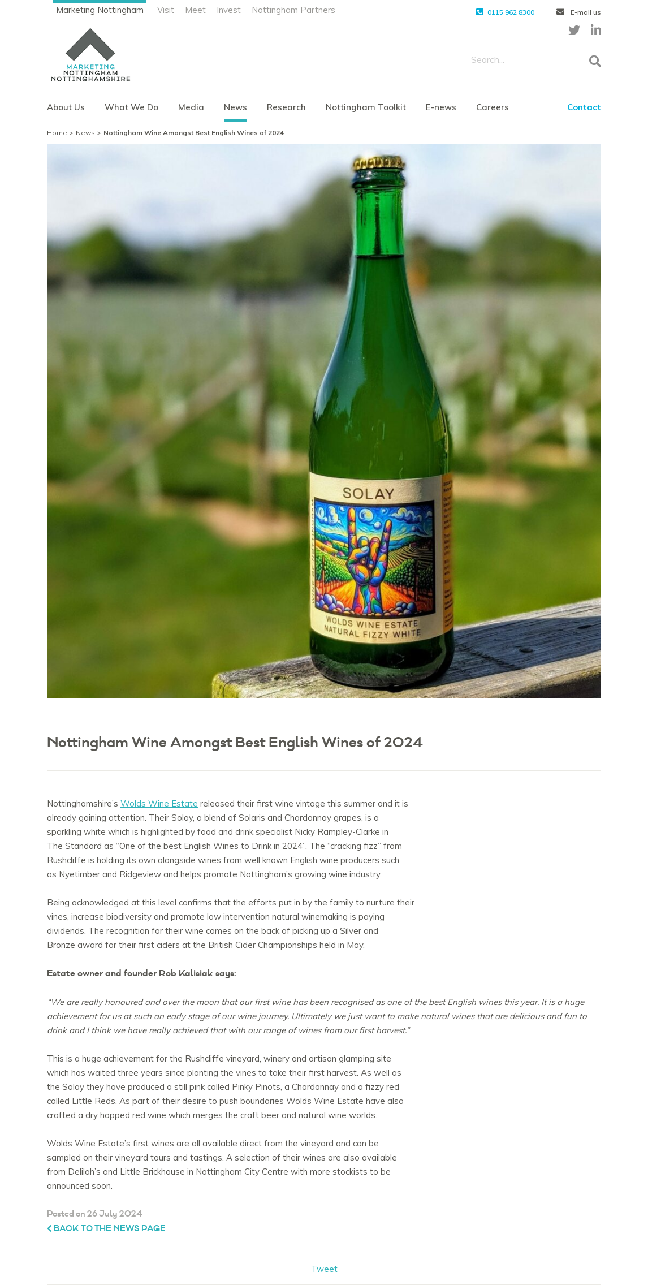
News (235, 107)
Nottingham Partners (293, 10)
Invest (229, 10)
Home (57, 132)
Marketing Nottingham (100, 10)
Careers (492, 107)
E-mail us (578, 12)
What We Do (131, 107)
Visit (165, 10)
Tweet (324, 1269)
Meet (195, 10)
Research (286, 107)
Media (191, 107)
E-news (441, 107)
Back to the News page (106, 1228)
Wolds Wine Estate (159, 803)
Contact (584, 107)
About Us (66, 107)
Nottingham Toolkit (366, 107)
